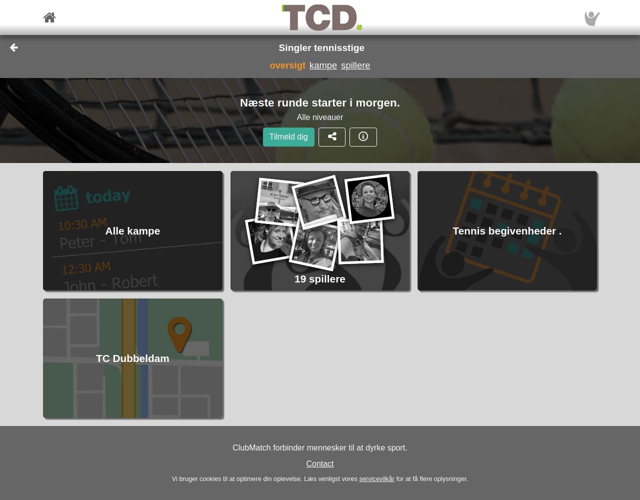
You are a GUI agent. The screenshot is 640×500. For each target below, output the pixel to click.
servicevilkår (376, 478)
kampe (323, 65)
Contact (320, 464)
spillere (355, 65)
